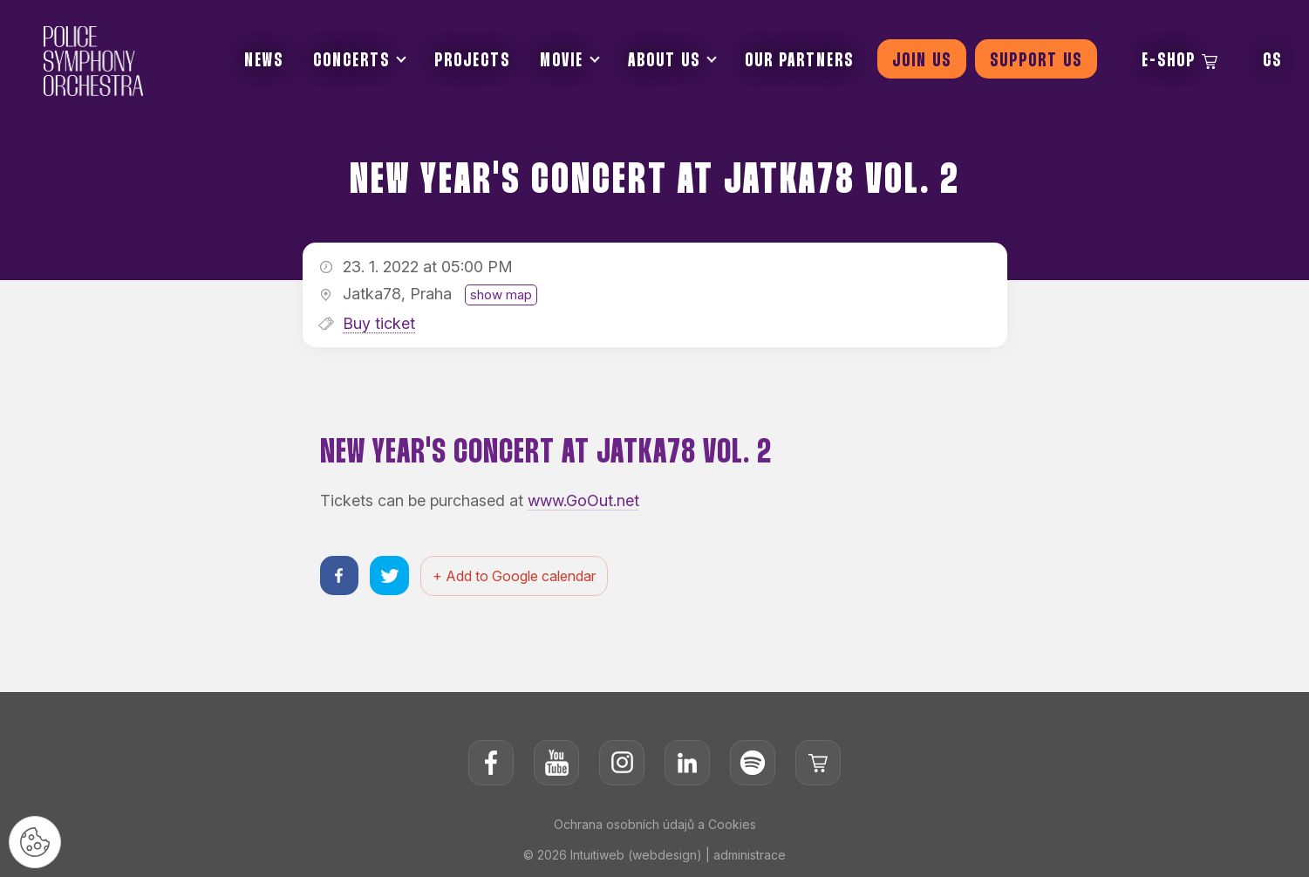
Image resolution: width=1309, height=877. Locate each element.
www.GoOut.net (583, 500)
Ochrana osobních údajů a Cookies (655, 824)
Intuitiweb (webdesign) (636, 854)
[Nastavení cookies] (35, 842)
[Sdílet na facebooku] (339, 575)
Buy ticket (379, 323)
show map (501, 294)
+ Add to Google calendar (515, 576)
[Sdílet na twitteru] (390, 575)
